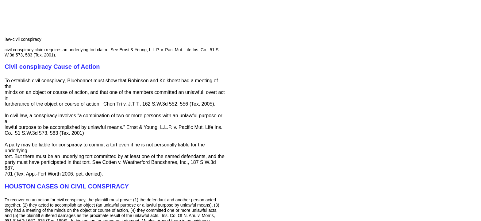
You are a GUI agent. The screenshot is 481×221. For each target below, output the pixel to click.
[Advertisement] (276, 75)
